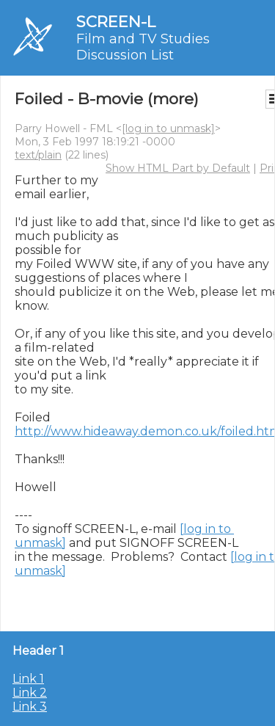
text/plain (38, 154)
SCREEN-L (115, 21)
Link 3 (29, 707)
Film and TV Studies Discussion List (143, 47)
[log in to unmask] (168, 128)
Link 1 (28, 679)
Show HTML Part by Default (178, 168)
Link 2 (29, 693)
